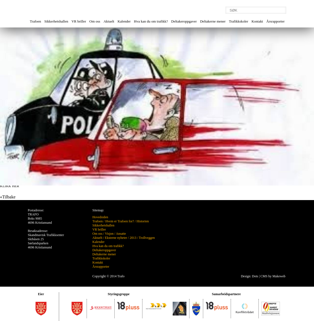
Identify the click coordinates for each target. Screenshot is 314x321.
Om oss (94, 21)
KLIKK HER (9, 186)
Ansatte (121, 234)
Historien (143, 221)
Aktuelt (108, 21)
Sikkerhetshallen (56, 21)
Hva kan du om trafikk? (151, 21)
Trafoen (35, 21)
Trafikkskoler (238, 21)
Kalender (124, 21)
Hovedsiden (100, 217)
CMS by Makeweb (272, 276)
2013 (133, 238)
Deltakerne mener (213, 21)
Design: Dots (249, 276)
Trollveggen (147, 238)
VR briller (78, 21)
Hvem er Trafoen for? (119, 221)
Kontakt (257, 21)
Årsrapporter (275, 21)
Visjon (109, 234)
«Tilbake (7, 197)
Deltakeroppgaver (184, 21)
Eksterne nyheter (116, 238)
